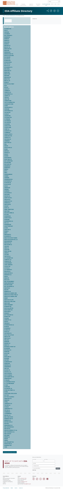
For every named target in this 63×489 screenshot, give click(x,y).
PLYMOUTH (7, 330)
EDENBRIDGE (7, 166)
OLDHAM (6, 318)
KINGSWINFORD (8, 241)
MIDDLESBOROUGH (9, 283)
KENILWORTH (7, 234)
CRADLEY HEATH (8, 134)
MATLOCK (6, 279)
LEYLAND (6, 254)
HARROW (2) (7, 202)
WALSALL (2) (7, 415)
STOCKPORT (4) (8, 388)
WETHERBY (7, 435)
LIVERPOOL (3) (7, 259)
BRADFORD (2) (7, 70)
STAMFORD (7, 386)
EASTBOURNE (7, 162)
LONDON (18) (7, 261)
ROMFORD (6, 351)
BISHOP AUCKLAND (9, 55)
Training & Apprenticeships (23, 5)
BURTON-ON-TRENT (9, 84)
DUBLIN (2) (7, 152)
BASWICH (6, 43)
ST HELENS (6, 380)
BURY (5, 85)
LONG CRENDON (8, 264)
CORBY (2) (6, 129)
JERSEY (5, 233)
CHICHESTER (7, 112)
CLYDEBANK (7, 119)
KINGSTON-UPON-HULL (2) (10, 239)
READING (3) (7, 343)
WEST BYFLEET (7, 433)
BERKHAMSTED (7, 48)
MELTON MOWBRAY (9, 281)
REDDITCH (6, 345)
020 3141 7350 (23, 478)
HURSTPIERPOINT (8, 226)
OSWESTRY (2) (7, 320)
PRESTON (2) (7, 338)
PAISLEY (6, 321)
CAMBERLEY (7, 90)
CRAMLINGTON (8, 135)
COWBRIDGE (7, 132)
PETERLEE (6, 326)
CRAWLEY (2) (7, 137)
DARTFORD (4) (7, 142)
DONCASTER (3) (8, 147)
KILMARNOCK (7, 236)
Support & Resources (31, 5)
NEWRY (6, 298)
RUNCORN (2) (7, 356)
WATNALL (6, 423)
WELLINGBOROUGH (9, 427)
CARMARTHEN (7, 100)
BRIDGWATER (7, 77)
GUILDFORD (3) (8, 192)
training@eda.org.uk (27, 483)
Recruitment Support (38, 5)
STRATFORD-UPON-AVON (10, 393)
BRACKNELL (7, 69)
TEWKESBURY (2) (8, 408)
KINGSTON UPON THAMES (10, 238)
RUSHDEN (6, 358)
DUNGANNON (7, 157)
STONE (6, 392)
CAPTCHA (34, 470)
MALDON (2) (7, 271)
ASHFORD (6, 32)
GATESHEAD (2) (8, 181)
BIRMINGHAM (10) (8, 54)
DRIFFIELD (6, 151)
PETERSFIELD (7, 328)
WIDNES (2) (7, 437)
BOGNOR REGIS (8, 62)
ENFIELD (6, 169)
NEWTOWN (7, 303)
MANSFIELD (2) (7, 274)
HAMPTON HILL (8, 197)
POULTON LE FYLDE (9, 335)
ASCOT (6, 30)
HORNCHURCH (8, 217)
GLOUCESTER (7, 184)
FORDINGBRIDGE (8, 174)
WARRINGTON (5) (8, 418)
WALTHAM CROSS (8, 417)
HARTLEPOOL (7, 204)
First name (34, 459)
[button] (59, 1)
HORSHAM (6, 219)
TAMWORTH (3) (8, 403)
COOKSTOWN (7, 127)
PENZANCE (7, 323)
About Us (17, 5)
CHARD (6, 105)
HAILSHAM (7, 194)
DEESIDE (6, 146)
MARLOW (6, 278)
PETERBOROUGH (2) (9, 325)
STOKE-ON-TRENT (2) (9, 390)
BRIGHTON (7, 79)
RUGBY (6, 355)
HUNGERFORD (7, 224)
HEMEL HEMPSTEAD (9, 209)
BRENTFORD (7, 74)
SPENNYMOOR (7, 378)
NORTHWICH (7, 311)
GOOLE (6, 186)
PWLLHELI (6, 340)
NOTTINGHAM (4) (8, 315)
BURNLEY (6, 82)
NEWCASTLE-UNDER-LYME (10, 296)
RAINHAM (6, 341)
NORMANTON (7, 306)
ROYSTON (6, 353)
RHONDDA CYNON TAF (9, 346)
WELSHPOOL (7, 428)
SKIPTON (6, 368)
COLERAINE (7, 124)
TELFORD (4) (7, 405)
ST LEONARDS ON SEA (9, 381)
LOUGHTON (7, 266)
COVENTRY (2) (7, 131)
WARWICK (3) (7, 420)
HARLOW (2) (7, 199)
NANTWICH (7, 288)
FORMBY (6, 176)
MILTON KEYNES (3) (9, 286)
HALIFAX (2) (7, 196)
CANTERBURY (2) (8, 94)
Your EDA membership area (46, 5)
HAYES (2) (6, 207)
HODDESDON (7, 216)
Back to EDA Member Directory (10, 452)
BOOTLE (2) (7, 65)
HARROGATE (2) (8, 201)
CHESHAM (6, 109)
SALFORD (6, 360)
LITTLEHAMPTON (8, 258)
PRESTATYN (7, 336)
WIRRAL (6, 440)
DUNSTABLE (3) (8, 159)
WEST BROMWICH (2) (9, 432)
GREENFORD (7, 187)
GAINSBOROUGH (8, 179)
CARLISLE (6, 97)
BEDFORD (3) (7, 45)
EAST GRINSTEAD (8, 161)
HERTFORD (6, 211)
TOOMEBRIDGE (8, 413)
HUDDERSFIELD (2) (8, 221)
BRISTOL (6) (7, 80)
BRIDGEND (6, 75)
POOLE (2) (6, 331)
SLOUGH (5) (7, 370)
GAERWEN (6, 177)
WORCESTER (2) (8, 443)
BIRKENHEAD (7, 52)
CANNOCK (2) (7, 92)
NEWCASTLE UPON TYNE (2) (11, 294)
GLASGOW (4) (7, 182)
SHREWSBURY (7, 366)
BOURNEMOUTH (8, 67)
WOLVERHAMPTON (9, 442)
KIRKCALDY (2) (7, 243)
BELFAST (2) (7, 47)
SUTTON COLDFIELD (9, 396)
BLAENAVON (7, 60)
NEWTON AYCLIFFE (8, 300)
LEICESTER (6, 249)
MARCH (6, 276)
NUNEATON (7, 316)
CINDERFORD (7, 115)
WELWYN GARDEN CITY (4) (10, 430)
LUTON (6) (6, 268)
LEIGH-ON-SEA (7, 251)
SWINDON (6, 400)
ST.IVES (6, 385)
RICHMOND (7, 348)
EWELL (5, 172)
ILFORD (6, 228)
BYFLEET (6, 87)
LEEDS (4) (6, 248)
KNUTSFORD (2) (8, 244)
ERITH (5, 171)
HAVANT (6, 206)
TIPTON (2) (7, 410)
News (55, 4)
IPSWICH (6, 231)
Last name (46, 459)
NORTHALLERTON (8, 308)
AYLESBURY (7, 33)
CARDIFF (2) (7, 95)
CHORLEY (6, 114)
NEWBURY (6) (7, 291)
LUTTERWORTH (8, 269)
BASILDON (6, 42)
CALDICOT (6, 89)
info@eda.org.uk (24, 481)
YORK (5, 447)
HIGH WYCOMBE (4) (9, 212)
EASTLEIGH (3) (7, 164)
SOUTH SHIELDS (8, 375)
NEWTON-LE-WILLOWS (9, 301)
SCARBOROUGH (8, 361)
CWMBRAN (7, 141)
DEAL (5, 144)
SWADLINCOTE (8, 398)
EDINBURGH (7, 167)
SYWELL (6, 402)
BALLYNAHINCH (8, 35)
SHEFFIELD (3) (7, 365)
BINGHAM (6, 50)
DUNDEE (6, 156)
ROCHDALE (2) (7, 350)
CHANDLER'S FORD (8, 104)
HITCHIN (6, 214)
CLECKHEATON (8, 117)
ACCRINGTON (7, 28)
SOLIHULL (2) (7, 371)
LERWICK (6, 253)
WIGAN (6, 438)
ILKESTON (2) (7, 229)
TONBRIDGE (7, 412)
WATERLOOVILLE (8, 422)
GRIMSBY (6, 189)
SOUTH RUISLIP (8, 373)
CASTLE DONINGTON (9, 102)
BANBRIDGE (7, 37)
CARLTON (6, 99)
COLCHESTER (7, 122)
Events (58, 4)
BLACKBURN (7, 57)
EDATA (52, 4)
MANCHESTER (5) (8, 273)
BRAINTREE (7, 72)
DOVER (6, 149)
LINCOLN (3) (7, 256)
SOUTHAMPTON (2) (9, 376)
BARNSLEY (6, 40)
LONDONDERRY (8, 263)
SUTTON (6, 395)
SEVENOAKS (7, 363)
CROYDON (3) (7, 139)
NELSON (6, 289)
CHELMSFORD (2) (8, 107)
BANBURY (6, 38)
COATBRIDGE (7, 120)
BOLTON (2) (7, 64)
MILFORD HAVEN (8, 284)
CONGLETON (7, 125)
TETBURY (6, 407)
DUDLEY (6, 154)
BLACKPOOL (7, 59)
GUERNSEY (6, 191)
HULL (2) (6, 223)
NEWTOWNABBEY (8, 304)
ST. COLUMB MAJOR (9, 383)
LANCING (6, 246)
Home (4, 15)
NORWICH (6, 313)
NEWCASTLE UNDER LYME (10, 293)
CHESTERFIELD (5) (8, 110)
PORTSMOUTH (8, 333)
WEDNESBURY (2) (8, 425)
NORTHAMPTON (8, 310)
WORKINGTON (7, 445)
